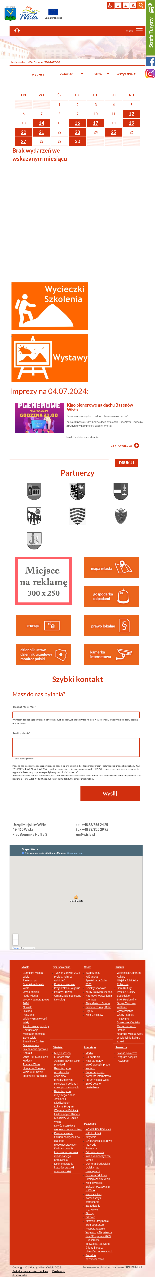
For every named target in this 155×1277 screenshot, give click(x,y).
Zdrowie (90, 1217)
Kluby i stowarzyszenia (99, 991)
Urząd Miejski (31, 991)
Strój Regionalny (127, 999)
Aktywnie (91, 1137)
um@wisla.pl (85, 834)
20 (23, 132)
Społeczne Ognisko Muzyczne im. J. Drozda (128, 1026)
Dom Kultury (124, 988)
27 (23, 141)
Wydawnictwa (125, 1010)
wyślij (110, 793)
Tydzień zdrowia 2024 (67, 972)
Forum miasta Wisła (97, 1079)
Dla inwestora (31, 1045)
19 (131, 123)
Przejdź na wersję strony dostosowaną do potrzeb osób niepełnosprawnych (110, 5)
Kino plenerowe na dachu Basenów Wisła (100, 407)
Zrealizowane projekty (36, 1026)
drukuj (126, 462)
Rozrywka (91, 1148)
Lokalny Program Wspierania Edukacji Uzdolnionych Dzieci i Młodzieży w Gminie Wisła (67, 1114)
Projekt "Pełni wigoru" (67, 988)
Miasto (25, 967)
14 (41, 123)
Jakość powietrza (127, 1053)
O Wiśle (27, 1007)
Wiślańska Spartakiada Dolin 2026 (96, 980)
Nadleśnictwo (93, 1194)
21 (41, 132)
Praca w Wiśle (31, 1064)
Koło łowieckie (94, 1182)
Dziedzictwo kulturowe (99, 1140)
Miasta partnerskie (34, 1033)
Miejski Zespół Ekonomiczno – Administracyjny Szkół (67, 1057)
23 (77, 132)
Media (89, 1053)
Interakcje (90, 1047)
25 (113, 132)
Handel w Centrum (34, 1068)
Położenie (29, 1014)
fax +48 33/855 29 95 (92, 829)
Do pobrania (93, 1056)
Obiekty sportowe (96, 988)
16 (77, 123)
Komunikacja (30, 1030)
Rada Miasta (30, 995)
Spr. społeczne (62, 967)
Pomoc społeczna (64, 984)
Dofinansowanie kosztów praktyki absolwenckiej (64, 1167)
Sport (87, 967)
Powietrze (121, 1047)
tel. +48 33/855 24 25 (92, 825)
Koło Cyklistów (94, 1014)
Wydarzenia (93, 972)
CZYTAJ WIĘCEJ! (121, 445)
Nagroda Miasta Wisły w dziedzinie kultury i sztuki (130, 1037)
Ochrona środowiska (98, 1163)
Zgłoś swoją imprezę (98, 1064)
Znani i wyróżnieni (33, 1041)
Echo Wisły (29, 1037)
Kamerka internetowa (98, 1076)
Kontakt (27, 1052)
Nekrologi (60, 999)
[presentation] (41, 793)
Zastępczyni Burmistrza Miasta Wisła (33, 984)
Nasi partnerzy (94, 1060)
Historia (27, 1010)
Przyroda (91, 1144)
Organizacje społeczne (67, 995)
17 (95, 123)
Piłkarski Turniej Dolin (98, 1007)
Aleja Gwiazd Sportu (98, 1003)
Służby (90, 1213)
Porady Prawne (63, 991)
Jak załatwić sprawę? (35, 1049)
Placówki (59, 1064)
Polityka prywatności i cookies (30, 1271)
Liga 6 (89, 1010)
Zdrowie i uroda (95, 1152)
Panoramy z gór (95, 1072)
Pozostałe (90, 1123)
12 (131, 114)
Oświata (58, 1047)
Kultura (120, 967)
